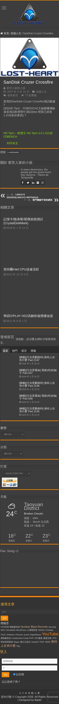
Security (52, 627)
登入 (34, 339)
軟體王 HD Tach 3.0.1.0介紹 (35, 133)
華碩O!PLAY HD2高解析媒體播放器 (28, 316)
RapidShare (35, 634)
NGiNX (41, 630)
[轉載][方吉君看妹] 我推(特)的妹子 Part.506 (38, 397)
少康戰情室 (32, 630)
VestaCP (35, 642)
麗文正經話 (25, 642)
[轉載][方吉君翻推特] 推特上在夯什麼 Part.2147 (37, 359)
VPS (54, 638)
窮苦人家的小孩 (16, 88)
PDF (42, 642)
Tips (18, 646)
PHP (31, 638)
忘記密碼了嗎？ (11, 681)
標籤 (33, 350)
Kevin (38, 699)
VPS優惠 (38, 638)
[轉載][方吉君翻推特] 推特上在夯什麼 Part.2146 (37, 384)
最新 (5, 350)
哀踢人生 (16, 33)
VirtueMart (10, 630)
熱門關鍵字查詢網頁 (42, 200)
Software (10, 634)
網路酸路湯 (6, 638)
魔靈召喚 (47, 638)
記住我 (18, 674)
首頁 (4, 33)
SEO (3, 630)
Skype (16, 642)
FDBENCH (10, 136)
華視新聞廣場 (7, 642)
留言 (24, 350)
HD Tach (8, 133)
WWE (47, 642)
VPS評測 (5, 627)
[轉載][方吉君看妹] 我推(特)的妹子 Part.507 (38, 372)
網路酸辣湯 (15, 627)
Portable (49, 630)
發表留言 (12, 95)
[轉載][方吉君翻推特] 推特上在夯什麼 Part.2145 (37, 410)
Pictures (19, 634)
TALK (3, 634)
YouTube (50, 634)
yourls (26, 634)
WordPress (21, 630)
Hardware (14, 152)
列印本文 (12, 143)
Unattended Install (19, 638)
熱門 (14, 350)
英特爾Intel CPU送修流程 (21, 269)
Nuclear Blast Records (34, 626)
